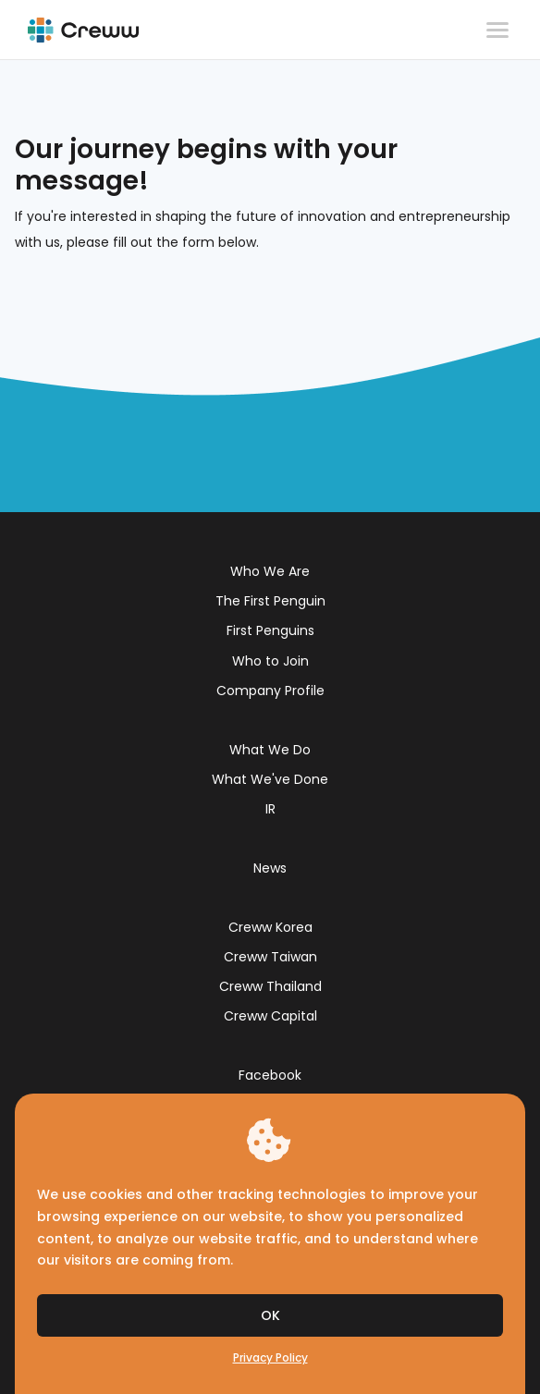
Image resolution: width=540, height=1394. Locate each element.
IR (270, 809)
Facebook (270, 1075)
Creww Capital (270, 1016)
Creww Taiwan (270, 957)
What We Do (270, 749)
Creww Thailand (270, 986)
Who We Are (270, 571)
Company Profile (270, 690)
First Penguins (270, 630)
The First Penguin (270, 601)
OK (270, 1315)
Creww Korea (270, 927)
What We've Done (270, 779)
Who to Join (270, 661)
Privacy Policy (270, 1357)
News (270, 868)
